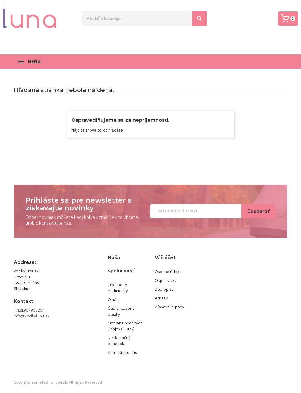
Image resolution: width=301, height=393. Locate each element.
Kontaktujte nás (122, 352)
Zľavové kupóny (169, 306)
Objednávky (166, 280)
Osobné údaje (167, 271)
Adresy (161, 298)
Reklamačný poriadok (119, 340)
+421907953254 (29, 310)
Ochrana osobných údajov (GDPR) (125, 326)
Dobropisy (164, 289)
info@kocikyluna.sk (31, 316)
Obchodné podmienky (118, 287)
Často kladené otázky (121, 311)
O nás (113, 299)
